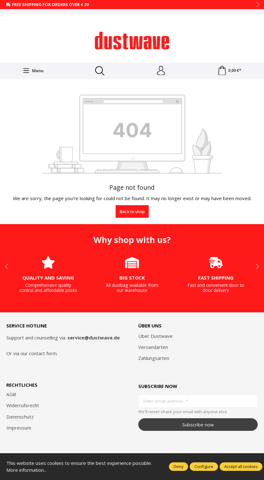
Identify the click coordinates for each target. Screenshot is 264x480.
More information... (26, 470)
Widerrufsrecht (22, 405)
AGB (11, 394)
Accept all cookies (241, 466)
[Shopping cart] (229, 71)
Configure (203, 466)
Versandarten (153, 347)
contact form (43, 353)
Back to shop (132, 211)
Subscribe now (198, 424)
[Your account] (161, 71)
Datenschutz (20, 416)
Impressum (18, 428)
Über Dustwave (155, 336)
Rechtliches (21, 385)
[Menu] (33, 70)
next (256, 4)
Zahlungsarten (153, 358)
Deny (178, 466)
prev (9, 4)
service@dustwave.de (93, 337)
